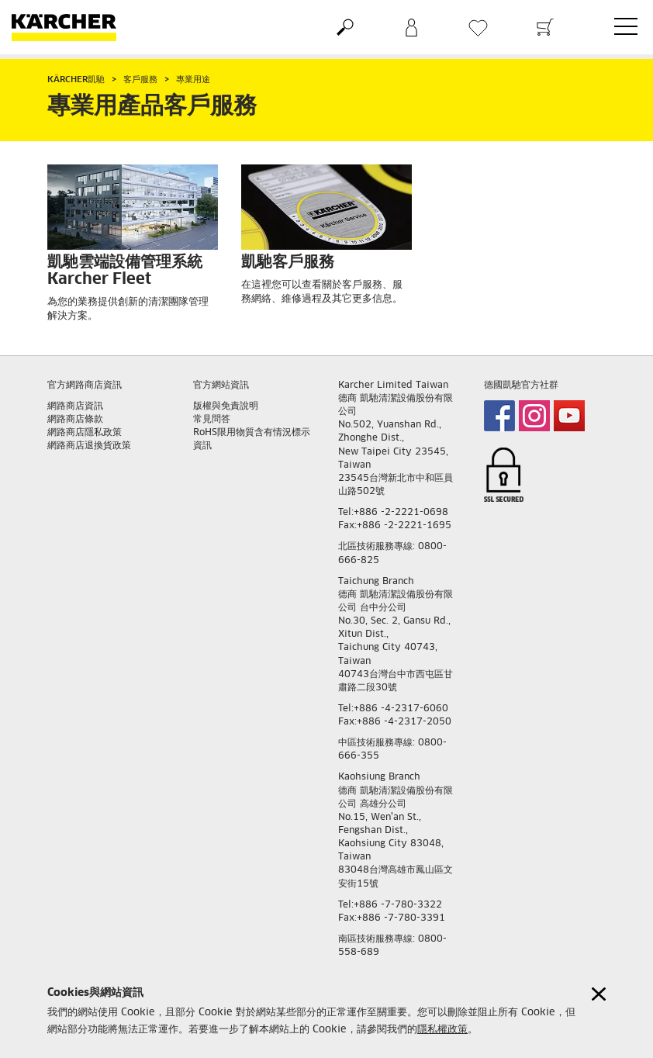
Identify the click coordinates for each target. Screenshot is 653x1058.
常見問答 (211, 419)
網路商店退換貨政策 (89, 446)
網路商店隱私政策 (84, 432)
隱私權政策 (442, 1030)
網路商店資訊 (75, 406)
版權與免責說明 (225, 406)
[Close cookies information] (599, 994)
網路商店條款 (75, 419)
